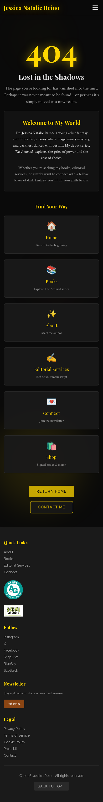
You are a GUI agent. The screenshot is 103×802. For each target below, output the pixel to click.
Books (9, 559)
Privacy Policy (14, 729)
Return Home (51, 492)
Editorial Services (17, 565)
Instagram (11, 637)
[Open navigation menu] (95, 7)
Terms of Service (17, 735)
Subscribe (14, 704)
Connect (10, 572)
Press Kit (10, 749)
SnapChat (11, 657)
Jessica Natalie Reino (31, 7)
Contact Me (51, 508)
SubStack (11, 670)
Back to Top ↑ (51, 786)
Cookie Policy (14, 742)
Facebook (11, 650)
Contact (10, 755)
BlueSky (10, 664)
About (8, 552)
